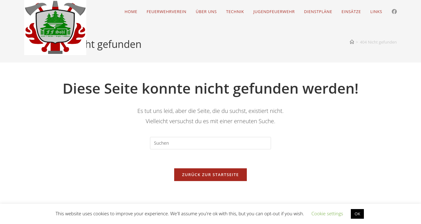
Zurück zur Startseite (210, 174)
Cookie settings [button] (327, 213)
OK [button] (357, 214)
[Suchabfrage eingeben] (210, 143)
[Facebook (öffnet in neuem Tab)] (394, 11)
